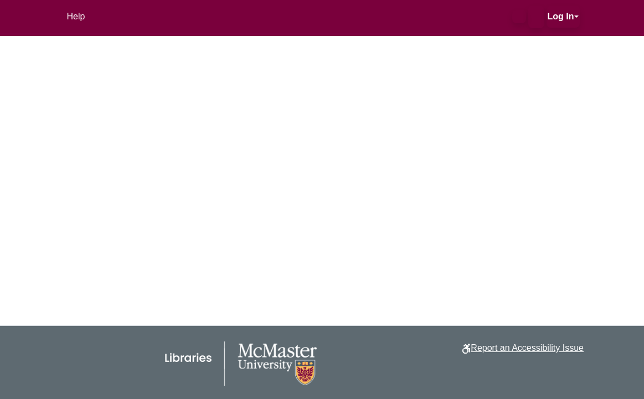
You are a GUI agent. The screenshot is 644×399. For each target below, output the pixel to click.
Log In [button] (561, 16)
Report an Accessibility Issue (527, 348)
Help (76, 16)
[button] (519, 16)
